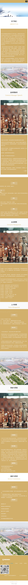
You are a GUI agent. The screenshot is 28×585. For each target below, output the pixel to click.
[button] (26, 1)
